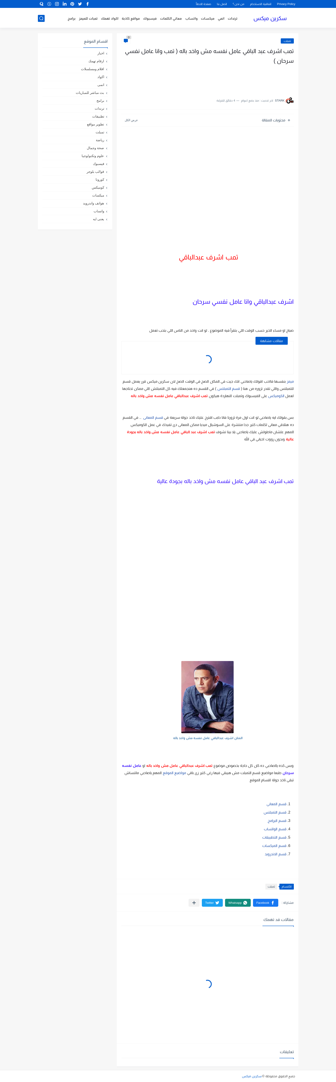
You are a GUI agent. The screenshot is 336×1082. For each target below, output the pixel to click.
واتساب (191, 18)
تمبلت (287, 41)
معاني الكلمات (171, 18)
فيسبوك (150, 18)
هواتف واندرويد (93, 203)
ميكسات (207, 18)
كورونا (100, 179)
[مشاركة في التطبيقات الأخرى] (194, 903)
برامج (72, 18)
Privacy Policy (286, 4)
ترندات (232, 18)
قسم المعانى (153, 417)
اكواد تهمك (109, 18)
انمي (221, 18)
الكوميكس (276, 396)
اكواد (100, 77)
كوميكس (98, 187)
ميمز (290, 381)
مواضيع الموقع (174, 773)
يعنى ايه (98, 219)
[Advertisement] (249, 78)
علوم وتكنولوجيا (93, 156)
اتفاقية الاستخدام (260, 4)
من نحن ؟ (238, 4)
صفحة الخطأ (203, 4)
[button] (265, 903)
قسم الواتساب (275, 829)
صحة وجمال (95, 148)
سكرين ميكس (270, 18)
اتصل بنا (222, 4)
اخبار (100, 53)
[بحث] (41, 18)
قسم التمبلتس (228, 389)
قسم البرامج (276, 821)
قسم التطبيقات (273, 837)
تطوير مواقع (95, 124)
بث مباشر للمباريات (90, 93)
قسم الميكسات (274, 846)
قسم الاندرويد (275, 854)
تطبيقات (98, 116)
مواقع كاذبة (131, 18)
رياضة (100, 140)
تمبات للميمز (88, 18)
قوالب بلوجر (95, 171)
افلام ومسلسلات (92, 69)
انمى (100, 85)
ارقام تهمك (96, 61)
